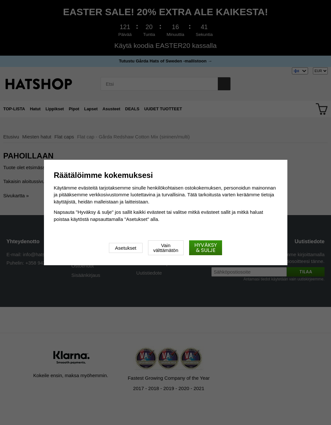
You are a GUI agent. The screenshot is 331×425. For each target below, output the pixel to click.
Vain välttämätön (165, 248)
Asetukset (125, 248)
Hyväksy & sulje (205, 247)
